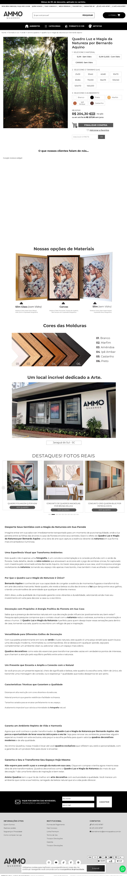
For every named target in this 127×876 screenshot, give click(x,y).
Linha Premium (53, 853)
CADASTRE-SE (89, 6)
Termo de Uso (52, 856)
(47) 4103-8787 (103, 6)
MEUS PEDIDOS (64, 6)
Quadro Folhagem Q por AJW (22, 525)
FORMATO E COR (74, 26)
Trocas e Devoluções (55, 860)
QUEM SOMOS (37, 6)
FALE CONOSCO (51, 6)
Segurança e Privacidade (13, 853)
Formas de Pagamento (56, 846)
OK (101, 137)
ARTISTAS (95, 26)
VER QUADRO (22, 529)
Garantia (50, 863)
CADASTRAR (104, 823)
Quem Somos (9, 846)
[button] (50, 535)
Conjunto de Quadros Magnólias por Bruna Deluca (63, 526)
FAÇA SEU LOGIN (23, 6)
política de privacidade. (74, 869)
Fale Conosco (52, 849)
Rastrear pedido (10, 849)
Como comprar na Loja (13, 856)
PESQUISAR (88, 15)
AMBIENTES (32, 26)
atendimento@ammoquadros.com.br (105, 853)
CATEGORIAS (52, 26)
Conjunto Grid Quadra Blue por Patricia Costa (104, 526)
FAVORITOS (77, 6)
